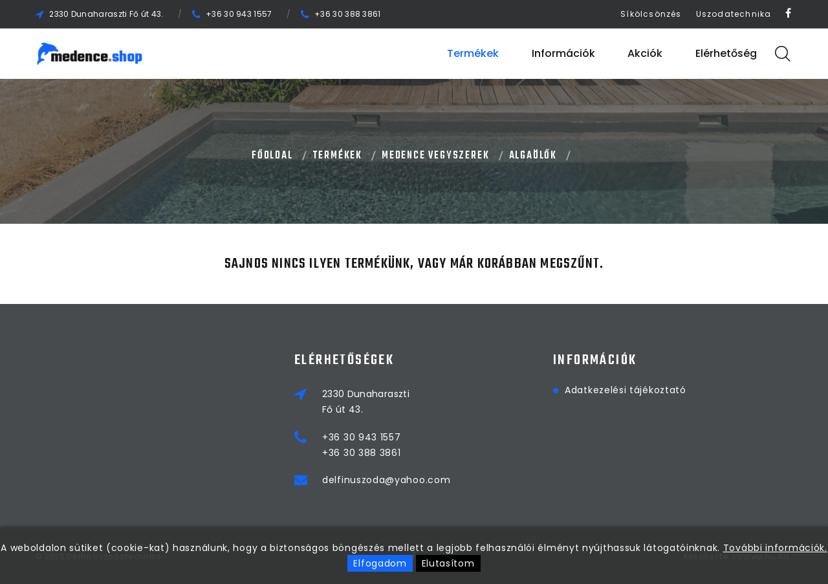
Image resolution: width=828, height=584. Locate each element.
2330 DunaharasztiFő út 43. (365, 401)
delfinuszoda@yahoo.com (386, 479)
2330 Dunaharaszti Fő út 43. (106, 13)
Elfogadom (379, 563)
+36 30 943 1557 (239, 13)
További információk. (775, 547)
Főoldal (272, 155)
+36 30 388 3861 (347, 13)
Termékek (473, 53)
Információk (563, 53)
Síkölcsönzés (650, 13)
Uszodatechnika (734, 13)
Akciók (644, 53)
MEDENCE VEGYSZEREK (435, 155)
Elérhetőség (726, 53)
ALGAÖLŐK (533, 155)
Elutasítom (448, 563)
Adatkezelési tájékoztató (625, 390)
